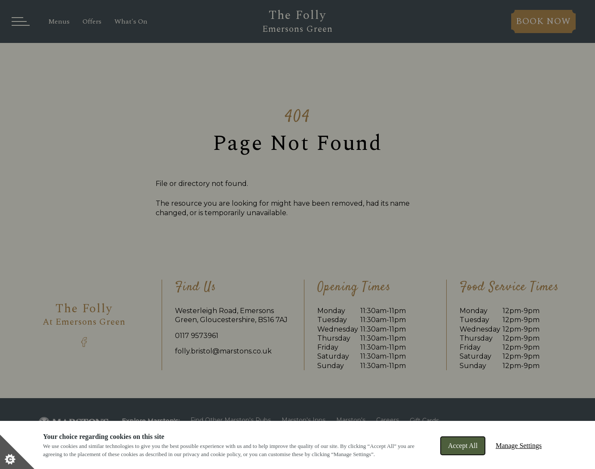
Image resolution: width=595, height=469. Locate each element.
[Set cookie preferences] (17, 452)
